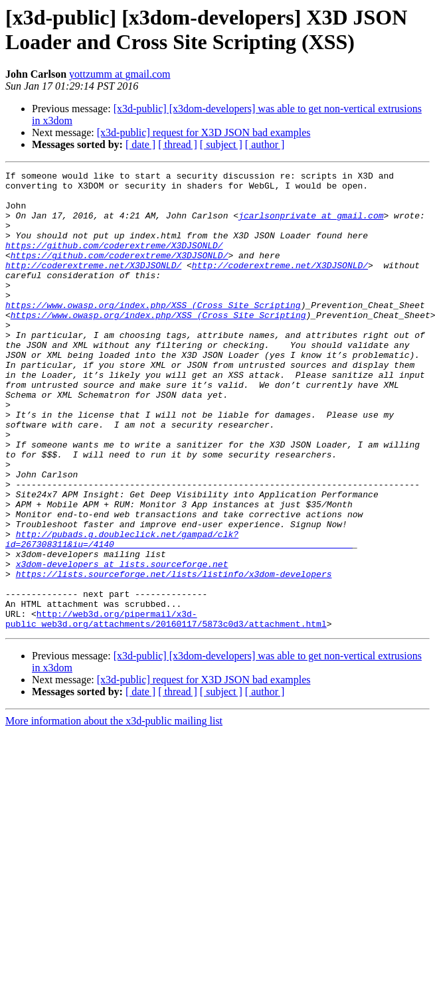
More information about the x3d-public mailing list (113, 812)
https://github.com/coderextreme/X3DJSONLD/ (114, 261)
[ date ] (140, 144)
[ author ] (265, 144)
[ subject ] (221, 144)
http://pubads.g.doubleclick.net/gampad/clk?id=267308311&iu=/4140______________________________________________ (179, 613)
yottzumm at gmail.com (119, 74)
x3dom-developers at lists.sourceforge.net (122, 643)
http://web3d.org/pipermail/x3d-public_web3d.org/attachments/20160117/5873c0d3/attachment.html (166, 709)
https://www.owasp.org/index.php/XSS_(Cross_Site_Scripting (153, 333)
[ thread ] (177, 144)
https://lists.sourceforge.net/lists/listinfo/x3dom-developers (174, 655)
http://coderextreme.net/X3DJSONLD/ (93, 285)
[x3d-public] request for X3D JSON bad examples (204, 132)
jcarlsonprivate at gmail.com (310, 225)
